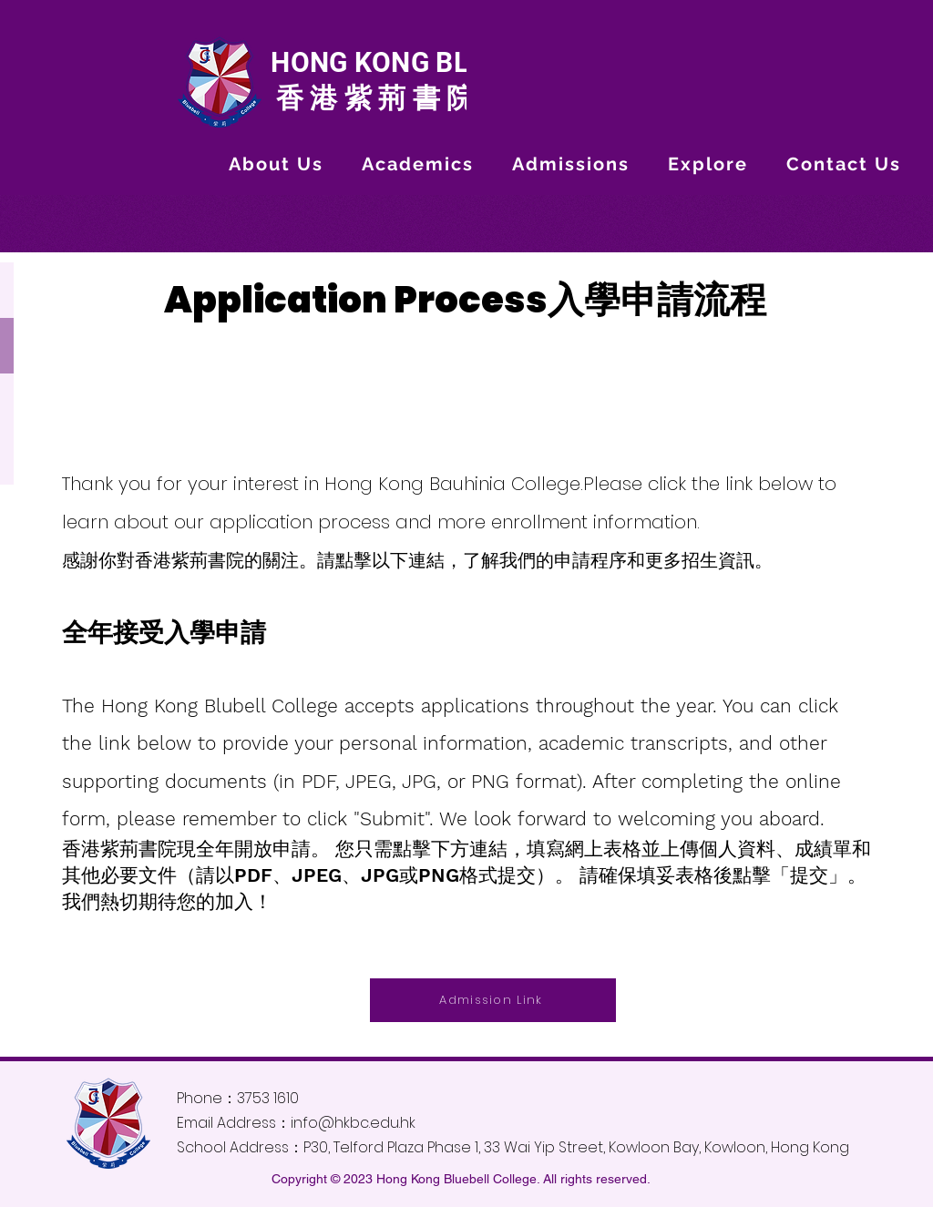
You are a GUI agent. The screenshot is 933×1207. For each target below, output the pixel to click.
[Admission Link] (493, 1000)
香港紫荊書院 (371, 98)
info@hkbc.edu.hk (353, 1122)
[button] (276, 164)
